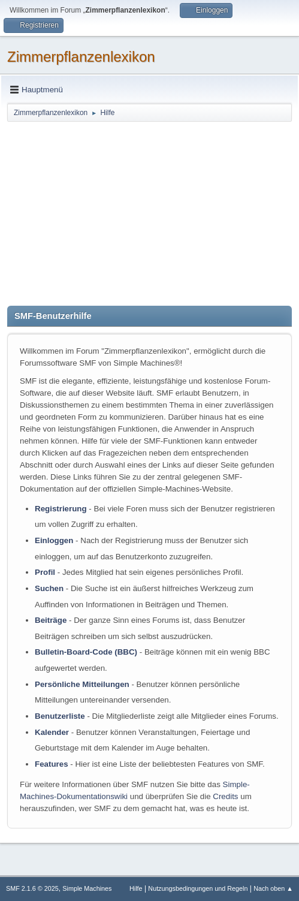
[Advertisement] (149, 213)
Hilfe (136, 888)
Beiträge (51, 620)
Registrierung (61, 508)
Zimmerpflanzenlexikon (81, 57)
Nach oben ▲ (273, 888)
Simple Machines (86, 888)
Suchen (49, 588)
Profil (45, 572)
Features (51, 764)
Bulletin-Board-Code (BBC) (86, 651)
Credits (225, 796)
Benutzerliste (60, 716)
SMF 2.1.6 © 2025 (32, 888)
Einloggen (54, 540)
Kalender (52, 732)
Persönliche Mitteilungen (82, 684)
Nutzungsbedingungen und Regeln (197, 888)
